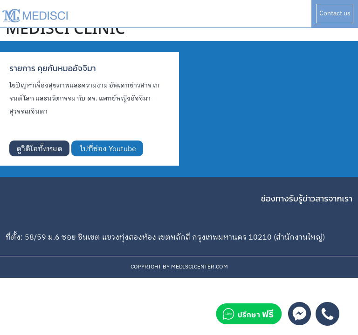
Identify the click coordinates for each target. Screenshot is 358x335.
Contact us (335, 13)
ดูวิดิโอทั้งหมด (39, 149)
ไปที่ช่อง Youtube (107, 149)
